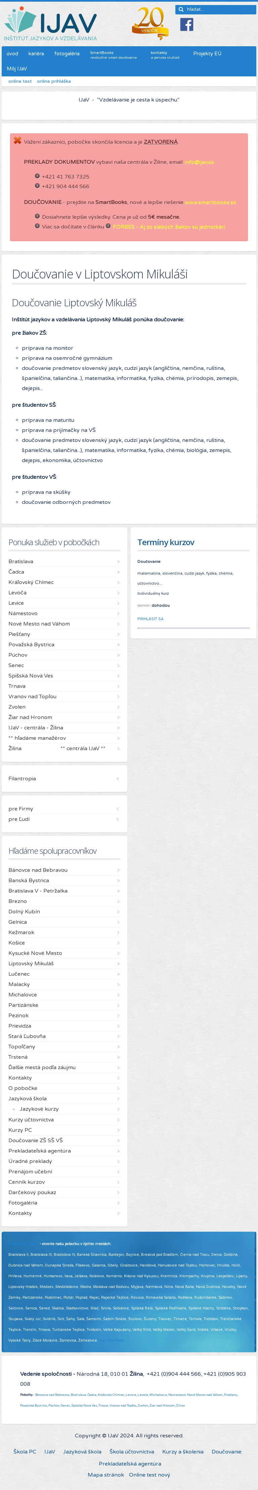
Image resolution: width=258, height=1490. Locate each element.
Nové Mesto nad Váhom (205, 1395)
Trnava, (103, 1406)
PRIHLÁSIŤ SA (150, 619)
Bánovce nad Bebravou (52, 1395)
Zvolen (143, 1406)
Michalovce (158, 1395)
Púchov (53, 1406)
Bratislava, (79, 1395)
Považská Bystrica (33, 1406)
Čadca (91, 1395)
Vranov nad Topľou (123, 1406)
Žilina (180, 1406)
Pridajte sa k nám (23, 1244)
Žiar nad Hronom (162, 1406)
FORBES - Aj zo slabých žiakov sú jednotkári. (169, 226)
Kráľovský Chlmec (111, 1395)
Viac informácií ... (114, 1340)
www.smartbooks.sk (210, 202)
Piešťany (230, 1395)
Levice (131, 1395)
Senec (65, 1406)
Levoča (142, 1395)
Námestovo (177, 1395)
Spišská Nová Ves (84, 1406)
